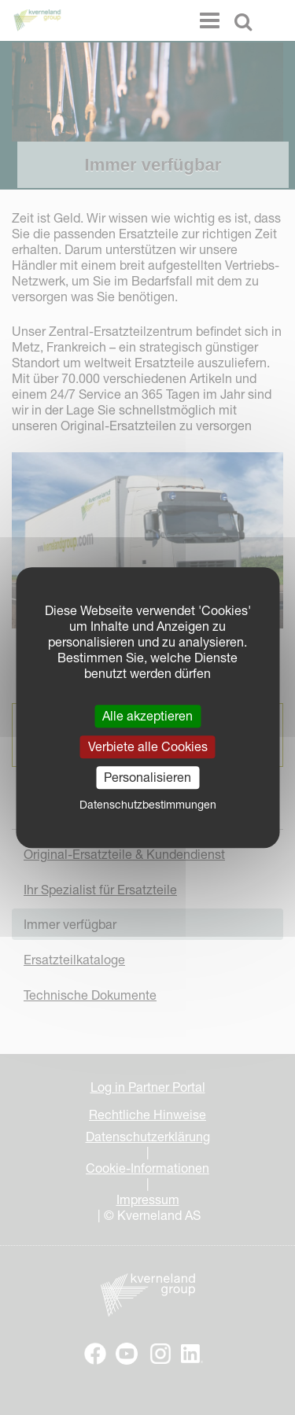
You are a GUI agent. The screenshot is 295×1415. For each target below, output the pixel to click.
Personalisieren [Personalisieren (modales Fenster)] (147, 777)
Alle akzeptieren (147, 716)
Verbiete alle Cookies (148, 746)
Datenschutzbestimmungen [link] (147, 805)
